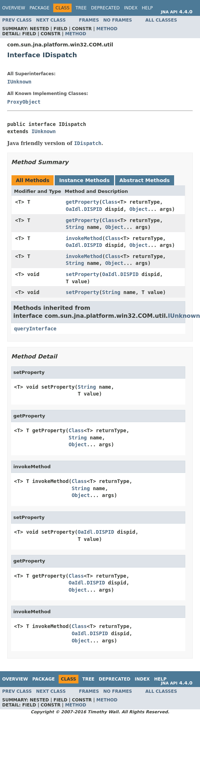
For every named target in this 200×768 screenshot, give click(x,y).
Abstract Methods (144, 180)
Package (39, 7)
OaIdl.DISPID (84, 209)
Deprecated (105, 7)
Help (147, 7)
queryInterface (35, 328)
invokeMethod (84, 238)
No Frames (117, 20)
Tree (81, 7)
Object (138, 209)
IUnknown (19, 82)
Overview (13, 7)
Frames (89, 20)
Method (107, 28)
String (75, 227)
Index (131, 7)
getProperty (82, 202)
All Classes (161, 20)
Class (109, 202)
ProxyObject (24, 102)
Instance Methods (84, 180)
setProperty (82, 274)
